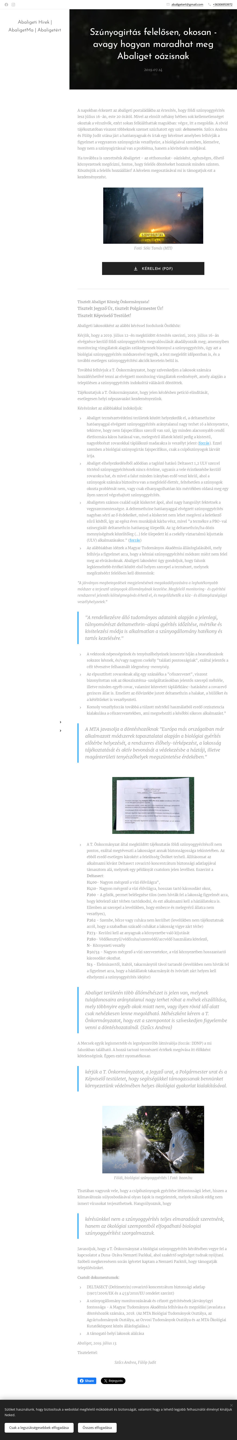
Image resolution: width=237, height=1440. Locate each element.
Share (87, 1381)
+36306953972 (222, 4)
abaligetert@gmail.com (187, 4)
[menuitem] (34, 708)
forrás (204, 443)
